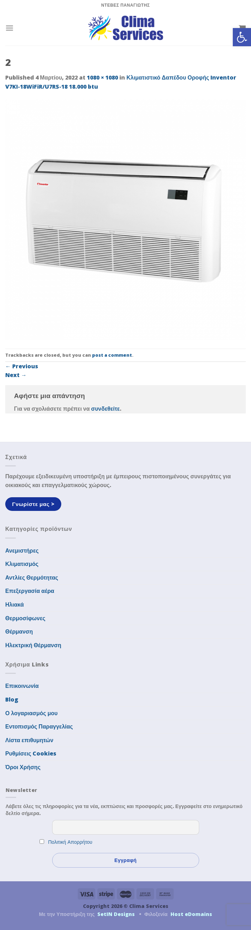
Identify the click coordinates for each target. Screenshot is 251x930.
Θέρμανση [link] (19, 631)
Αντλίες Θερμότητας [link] (31, 577)
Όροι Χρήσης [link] (23, 767)
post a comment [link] (112, 355)
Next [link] (16, 375)
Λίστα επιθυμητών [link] (29, 740)
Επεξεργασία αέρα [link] (29, 591)
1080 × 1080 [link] (102, 77)
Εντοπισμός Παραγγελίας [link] (39, 726)
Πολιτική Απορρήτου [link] (70, 842)
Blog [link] (11, 699)
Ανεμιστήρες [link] (22, 550)
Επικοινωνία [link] (22, 686)
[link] (242, 37)
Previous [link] (21, 366)
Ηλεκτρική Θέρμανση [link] (33, 645)
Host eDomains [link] (191, 914)
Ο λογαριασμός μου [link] (31, 713)
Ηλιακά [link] (14, 604)
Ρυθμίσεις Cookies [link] (30, 753)
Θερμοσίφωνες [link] (25, 618)
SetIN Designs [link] (116, 914)
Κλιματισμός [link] (22, 564)
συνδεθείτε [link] (105, 408)
